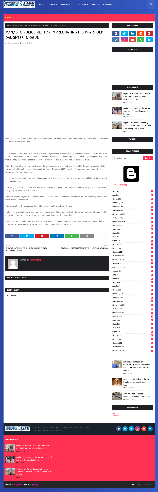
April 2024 (133, 286)
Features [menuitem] (51, 4)
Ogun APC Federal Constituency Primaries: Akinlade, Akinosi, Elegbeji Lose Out (136, 96)
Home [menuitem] (41, 4)
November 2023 (133, 305)
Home (9, 25)
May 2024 (133, 282)
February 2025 (133, 248)
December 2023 (133, 301)
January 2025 (133, 252)
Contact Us (149, 485)
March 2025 (133, 244)
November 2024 (133, 260)
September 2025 (133, 222)
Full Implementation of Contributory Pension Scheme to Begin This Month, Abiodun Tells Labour (137, 366)
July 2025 (133, 229)
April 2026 (133, 195)
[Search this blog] (127, 158)
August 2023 (133, 316)
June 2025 (133, 233)
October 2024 (133, 263)
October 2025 (133, 218)
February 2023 (133, 339)
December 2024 (133, 256)
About (140, 485)
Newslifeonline (13, 43)
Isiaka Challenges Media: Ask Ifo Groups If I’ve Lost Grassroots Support (136, 111)
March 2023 (133, 335)
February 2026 (133, 203)
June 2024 (133, 278)
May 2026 (133, 191)
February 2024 (133, 294)
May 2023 (133, 328)
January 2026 (133, 206)
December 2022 (133, 347)
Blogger (36, 485)
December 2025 (133, 210)
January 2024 (133, 297)
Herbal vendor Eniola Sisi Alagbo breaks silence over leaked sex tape (137, 382)
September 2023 (133, 313)
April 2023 (133, 332)
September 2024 (133, 267)
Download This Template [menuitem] (102, 4)
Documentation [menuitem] (80, 4)
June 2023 (133, 324)
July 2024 (133, 275)
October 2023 (133, 309)
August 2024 (133, 271)
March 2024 (133, 290)
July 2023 (133, 320)
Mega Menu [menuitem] (65, 4)
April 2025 (133, 241)
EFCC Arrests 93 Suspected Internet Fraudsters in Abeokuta (136, 395)
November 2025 (133, 214)
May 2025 (133, 237)
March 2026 (133, 199)
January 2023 (133, 343)
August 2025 (133, 225)
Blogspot (17, 485)
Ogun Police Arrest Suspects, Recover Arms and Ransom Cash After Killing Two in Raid (137, 126)
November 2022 (133, 351)
